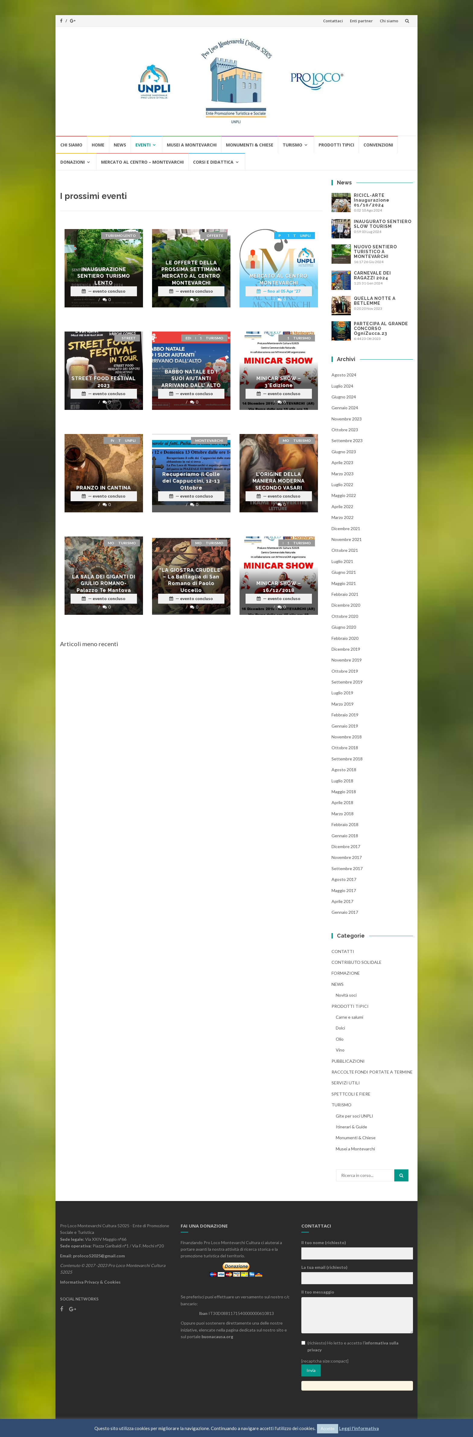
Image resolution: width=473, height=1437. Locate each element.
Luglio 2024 (342, 385)
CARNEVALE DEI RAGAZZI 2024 (372, 275)
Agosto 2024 (344, 374)
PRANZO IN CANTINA (103, 488)
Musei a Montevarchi (192, 145)
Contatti (343, 951)
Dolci (340, 1027)
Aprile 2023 (342, 462)
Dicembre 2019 (346, 649)
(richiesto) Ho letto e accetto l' (349, 1346)
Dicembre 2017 (346, 846)
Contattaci (333, 21)
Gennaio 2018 (345, 835)
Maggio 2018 (344, 791)
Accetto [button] (328, 1428)
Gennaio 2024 (345, 407)
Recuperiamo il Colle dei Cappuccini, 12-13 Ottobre (191, 481)
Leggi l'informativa (359, 1428)
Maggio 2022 (344, 495)
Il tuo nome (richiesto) (323, 1242)
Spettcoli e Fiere (351, 1093)
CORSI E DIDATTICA (213, 162)
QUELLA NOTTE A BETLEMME (374, 301)
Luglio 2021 (342, 561)
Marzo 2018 (343, 813)
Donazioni (72, 162)
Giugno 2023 (344, 451)
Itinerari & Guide (351, 1126)
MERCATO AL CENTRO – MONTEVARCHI (142, 162)
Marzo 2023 (343, 473)
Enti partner (361, 21)
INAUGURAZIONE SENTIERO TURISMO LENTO (103, 276)
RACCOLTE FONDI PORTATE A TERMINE (372, 1071)
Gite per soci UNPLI (354, 1115)
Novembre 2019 (347, 659)
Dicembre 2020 (346, 605)
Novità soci (346, 995)
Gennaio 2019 (345, 725)
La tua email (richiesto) (324, 1267)
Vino (340, 1049)
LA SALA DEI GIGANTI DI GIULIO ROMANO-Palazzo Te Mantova (103, 583)
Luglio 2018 (342, 780)
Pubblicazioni (348, 1061)
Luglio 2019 (342, 692)
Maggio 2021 (344, 583)
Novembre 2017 (347, 857)
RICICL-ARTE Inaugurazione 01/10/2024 (371, 200)
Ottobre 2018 (345, 747)
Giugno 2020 (344, 627)
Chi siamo (389, 21)
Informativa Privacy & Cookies (90, 1281)
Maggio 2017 (344, 890)
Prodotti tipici (336, 145)
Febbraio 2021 (345, 594)
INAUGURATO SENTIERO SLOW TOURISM (382, 224)
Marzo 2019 (343, 703)
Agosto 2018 (344, 769)
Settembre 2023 (347, 440)
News (120, 145)
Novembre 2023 (347, 418)
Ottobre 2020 (345, 616)
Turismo (292, 145)
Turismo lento (120, 235)
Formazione (346, 973)
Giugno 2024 (344, 396)
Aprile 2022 (342, 506)
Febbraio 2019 (345, 714)
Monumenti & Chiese (249, 145)
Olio (340, 1039)
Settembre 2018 (347, 758)
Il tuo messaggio (317, 1291)
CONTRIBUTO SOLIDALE (357, 962)
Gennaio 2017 (345, 912)
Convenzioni (378, 145)
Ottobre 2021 (345, 550)
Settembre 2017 (347, 868)
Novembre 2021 (347, 539)
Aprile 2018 (342, 802)
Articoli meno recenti (89, 643)
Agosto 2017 (344, 879)
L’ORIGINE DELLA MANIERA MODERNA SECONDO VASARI (278, 481)
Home (98, 145)
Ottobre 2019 (345, 671)
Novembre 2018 (347, 736)
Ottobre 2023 (345, 429)
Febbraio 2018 (345, 824)
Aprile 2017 (342, 901)
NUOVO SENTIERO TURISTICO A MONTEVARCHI (375, 251)
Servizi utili (346, 1082)
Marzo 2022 (343, 517)
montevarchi (209, 440)
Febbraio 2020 (345, 638)
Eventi (143, 145)
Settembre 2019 (347, 681)
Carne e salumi (349, 1017)
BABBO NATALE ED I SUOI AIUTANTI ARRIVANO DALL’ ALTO (191, 378)
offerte (215, 235)
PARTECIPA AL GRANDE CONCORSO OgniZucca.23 (381, 328)
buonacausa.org (217, 1336)
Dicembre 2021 (346, 528)
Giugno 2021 (344, 572)
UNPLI (305, 235)
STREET (129, 338)
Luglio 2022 (342, 484)
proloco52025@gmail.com (99, 1255)
